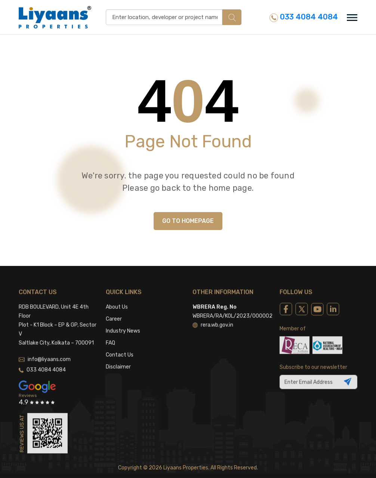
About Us (117, 295)
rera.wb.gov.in (212, 313)
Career (114, 307)
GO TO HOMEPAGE (188, 220)
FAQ (110, 331)
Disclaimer (118, 355)
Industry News (123, 319)
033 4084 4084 (303, 17)
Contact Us (119, 343)
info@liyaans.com (45, 348)
